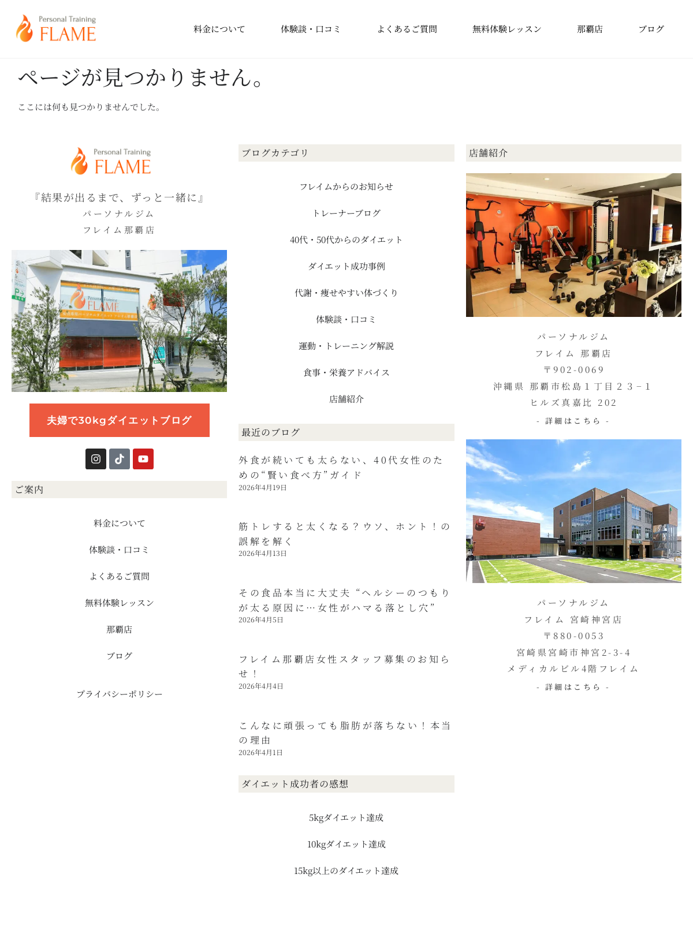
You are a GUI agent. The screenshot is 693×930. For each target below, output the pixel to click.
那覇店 (590, 29)
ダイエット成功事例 (346, 266)
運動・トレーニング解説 (346, 345)
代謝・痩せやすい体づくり (346, 292)
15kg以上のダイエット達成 (346, 870)
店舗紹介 (346, 399)
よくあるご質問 (407, 29)
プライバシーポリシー (119, 694)
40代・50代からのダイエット (346, 239)
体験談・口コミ (311, 29)
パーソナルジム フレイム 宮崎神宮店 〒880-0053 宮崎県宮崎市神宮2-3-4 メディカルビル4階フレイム (573, 635)
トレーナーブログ (346, 213)
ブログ (651, 29)
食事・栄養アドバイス (346, 372)
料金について (219, 29)
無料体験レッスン (507, 29)
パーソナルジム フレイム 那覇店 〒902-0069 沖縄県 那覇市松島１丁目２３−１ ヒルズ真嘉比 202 (573, 369)
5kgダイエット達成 (346, 817)
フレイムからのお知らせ (346, 186)
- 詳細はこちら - (573, 420)
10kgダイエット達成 (346, 844)
